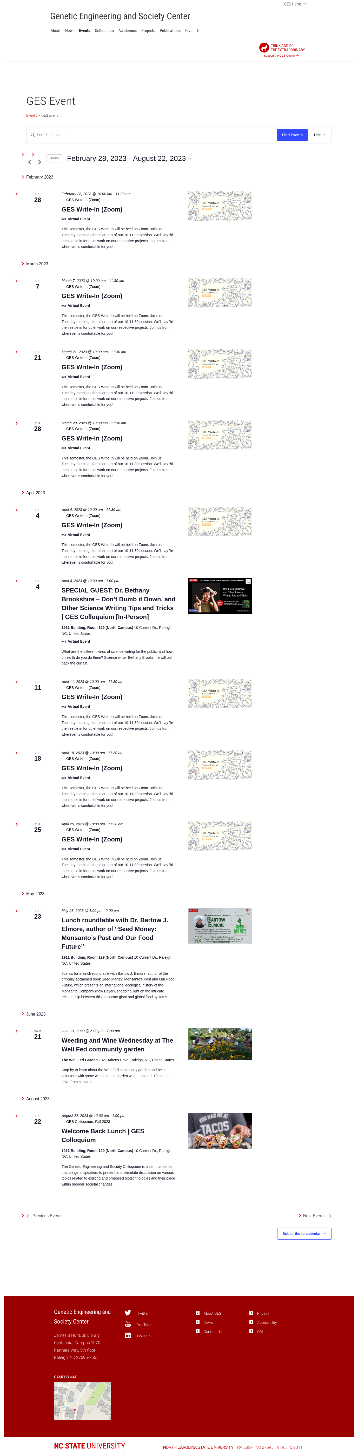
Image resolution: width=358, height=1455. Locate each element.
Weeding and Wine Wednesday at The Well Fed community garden (117, 1045)
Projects (148, 30)
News (69, 30)
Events (84, 30)
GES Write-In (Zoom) (92, 209)
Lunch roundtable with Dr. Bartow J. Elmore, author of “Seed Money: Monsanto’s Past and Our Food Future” (115, 933)
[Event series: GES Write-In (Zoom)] (119, 200)
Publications (170, 30)
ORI (260, 1331)
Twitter (136, 1312)
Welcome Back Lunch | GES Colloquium (103, 1135)
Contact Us (213, 1331)
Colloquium (104, 30)
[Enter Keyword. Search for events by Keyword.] (151, 135)
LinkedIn (137, 1335)
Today (55, 158)
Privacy (263, 1313)
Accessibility (267, 1322)
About (56, 30)
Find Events (292, 135)
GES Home (296, 3)
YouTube (137, 1324)
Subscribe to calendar (302, 1234)
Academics (127, 30)
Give (189, 30)
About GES (212, 1313)
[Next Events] (39, 162)
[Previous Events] (29, 162)
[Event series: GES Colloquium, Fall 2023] (119, 1122)
